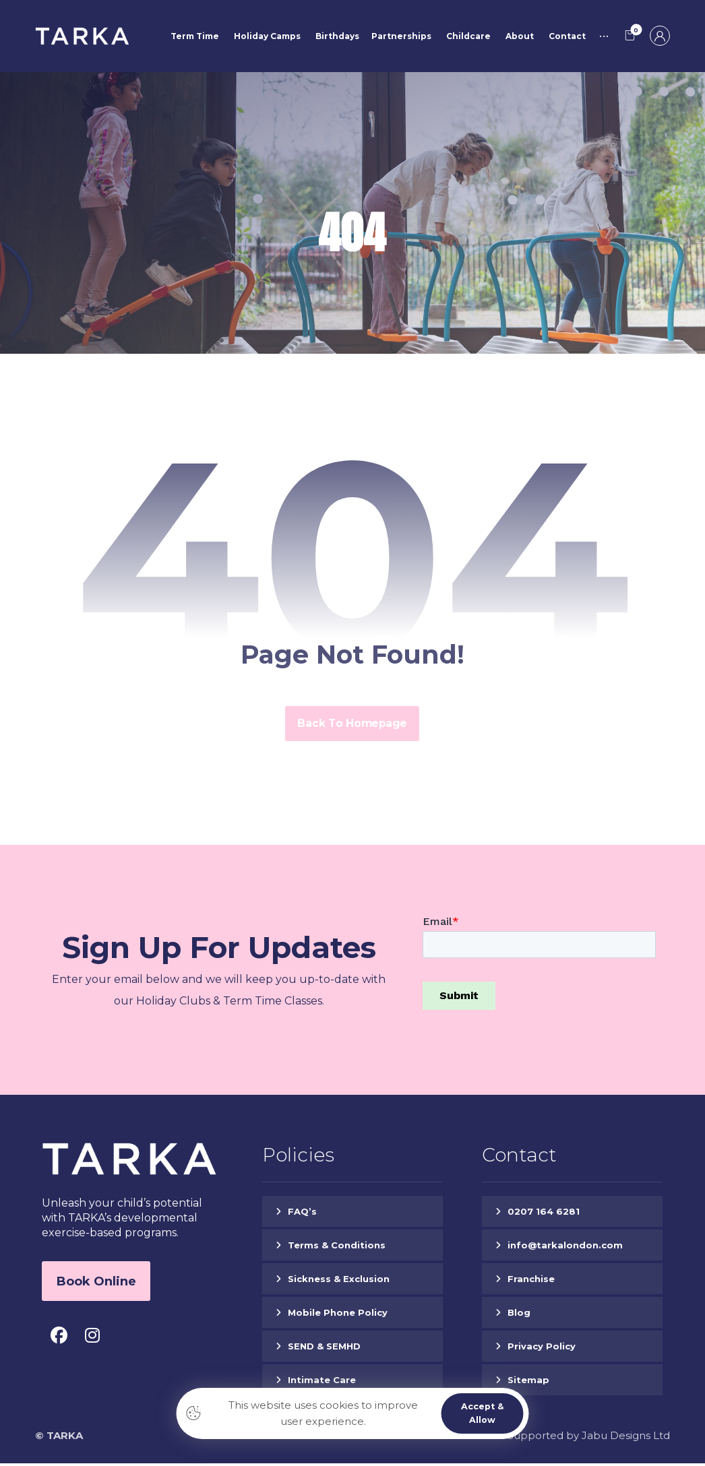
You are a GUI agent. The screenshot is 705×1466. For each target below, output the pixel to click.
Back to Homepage (352, 726)
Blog (519, 1315)
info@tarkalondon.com (565, 1247)
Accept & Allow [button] (481, 1412)
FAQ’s (302, 1214)
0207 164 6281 (544, 1214)
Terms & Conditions (337, 1247)
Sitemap (528, 1382)
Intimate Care (322, 1382)
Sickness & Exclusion (339, 1281)
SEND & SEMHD (324, 1348)
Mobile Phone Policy (338, 1315)
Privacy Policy (542, 1348)
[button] (630, 36)
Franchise (531, 1281)
